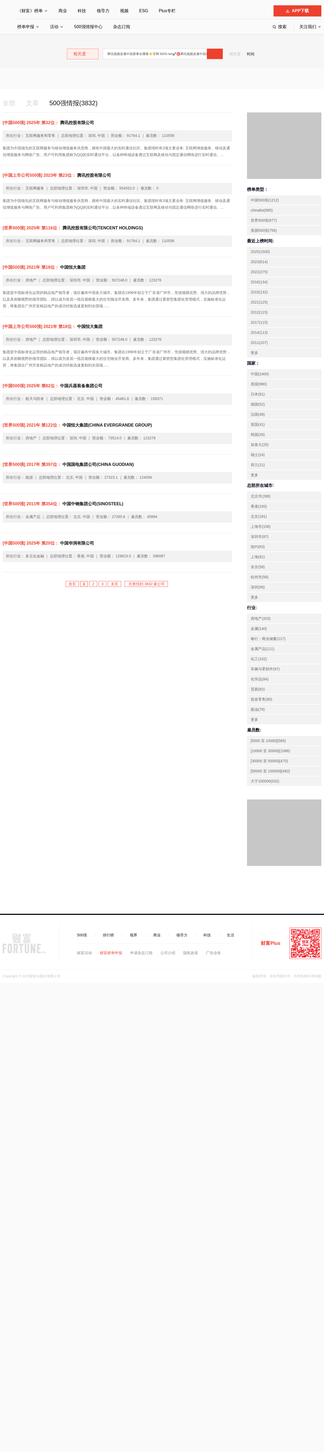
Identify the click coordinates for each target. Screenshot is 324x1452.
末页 (114, 584)
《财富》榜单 (30, 11)
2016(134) (259, 282)
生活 (230, 935)
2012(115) (259, 312)
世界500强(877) (264, 220)
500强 (82, 935)
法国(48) (258, 414)
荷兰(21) (258, 465)
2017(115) (259, 322)
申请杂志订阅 (141, 953)
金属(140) (259, 628)
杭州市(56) (259, 577)
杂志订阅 (121, 26)
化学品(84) (259, 679)
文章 (32, 103)
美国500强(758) (264, 230)
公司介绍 (167, 953)
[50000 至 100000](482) (270, 771)
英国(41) (258, 424)
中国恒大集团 (44, 267)
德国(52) (258, 404)
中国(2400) (260, 374)
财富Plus (270, 943)
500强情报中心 (88, 26)
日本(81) (258, 394)
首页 (72, 584)
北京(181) (259, 516)
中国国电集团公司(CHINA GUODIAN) (68, 464)
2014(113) (259, 332)
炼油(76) (258, 709)
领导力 (103, 11)
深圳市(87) (259, 536)
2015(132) (259, 292)
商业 (62, 11)
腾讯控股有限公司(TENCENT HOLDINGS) (73, 228)
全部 (9, 103)
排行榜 (108, 935)
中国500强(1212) (265, 200)
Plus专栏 (167, 11)
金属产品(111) (262, 649)
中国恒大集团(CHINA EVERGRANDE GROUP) (77, 425)
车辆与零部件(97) (265, 669)
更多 (254, 353)
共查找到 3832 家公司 (146, 584)
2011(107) (259, 342)
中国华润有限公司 (48, 543)
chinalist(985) (262, 210)
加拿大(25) (259, 445)
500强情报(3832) (73, 103)
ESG (143, 11)
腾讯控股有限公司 (48, 122)
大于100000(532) (265, 781)
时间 (250, 54)
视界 (133, 935)
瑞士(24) (258, 455)
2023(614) (259, 262)
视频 (124, 11)
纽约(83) (258, 547)
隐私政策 (190, 953)
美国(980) (259, 384)
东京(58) (258, 567)
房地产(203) (261, 618)
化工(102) (259, 659)
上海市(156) (261, 526)
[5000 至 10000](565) (268, 741)
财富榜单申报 (111, 953)
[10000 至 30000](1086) (270, 751)
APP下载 (297, 11)
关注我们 (307, 26)
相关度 (235, 54)
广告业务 (213, 953)
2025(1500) (260, 252)
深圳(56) (258, 587)
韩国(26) (258, 434)
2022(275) (259, 272)
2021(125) (259, 302)
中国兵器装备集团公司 (53, 386)
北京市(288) (261, 496)
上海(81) (258, 557)
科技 (82, 11)
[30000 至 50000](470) (269, 761)
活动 (54, 26)
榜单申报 (25, 26)
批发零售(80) (261, 699)
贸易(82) (258, 689)
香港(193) (259, 506)
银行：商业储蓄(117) (268, 639)
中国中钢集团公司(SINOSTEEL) (63, 504)
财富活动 (84, 953)
